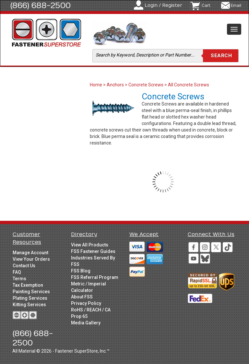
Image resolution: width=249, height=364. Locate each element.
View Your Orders (31, 259)
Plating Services (30, 298)
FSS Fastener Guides (93, 251)
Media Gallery (86, 322)
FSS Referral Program (94, 277)
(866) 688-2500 (40, 5)
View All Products (89, 244)
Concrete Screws (145, 84)
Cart (206, 5)
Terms (19, 278)
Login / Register (163, 5)
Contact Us (24, 265)
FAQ (17, 272)
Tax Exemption (28, 285)
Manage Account (30, 252)
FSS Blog (80, 270)
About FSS (82, 296)
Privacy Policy (86, 303)
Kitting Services (29, 304)
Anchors (115, 84)
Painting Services (31, 291)
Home (96, 84)
